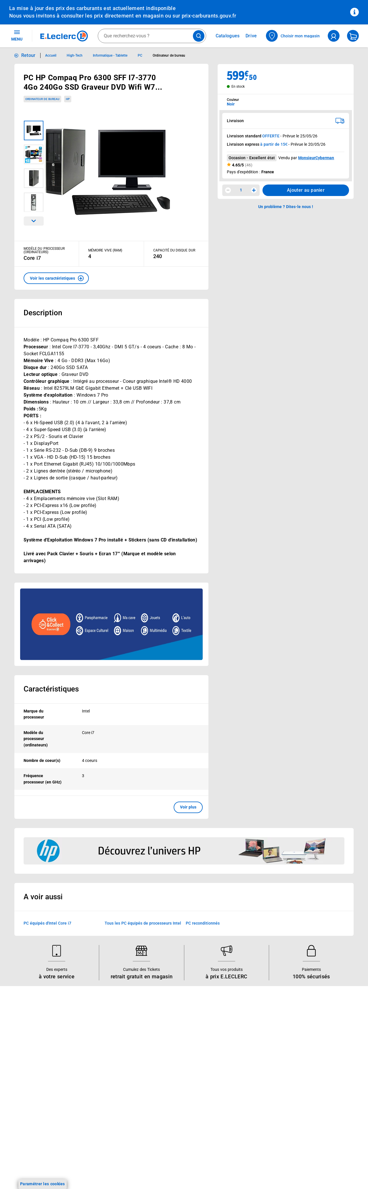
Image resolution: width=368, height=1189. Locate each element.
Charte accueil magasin (101, 1129)
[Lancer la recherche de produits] (198, 36)
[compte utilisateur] (334, 36)
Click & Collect (92, 1032)
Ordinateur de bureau (42, 99)
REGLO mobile (92, 1054)
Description (43, 313)
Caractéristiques (51, 689)
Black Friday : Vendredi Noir (105, 1137)
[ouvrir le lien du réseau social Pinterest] (90, 1171)
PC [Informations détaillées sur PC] (140, 55)
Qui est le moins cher (168, 1084)
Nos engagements (166, 1054)
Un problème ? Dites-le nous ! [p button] (285, 207)
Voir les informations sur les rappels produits (176, 995)
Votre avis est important (102, 1092)
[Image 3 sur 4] (33, 178)
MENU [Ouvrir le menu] (16, 35)
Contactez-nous (234, 1062)
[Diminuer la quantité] (228, 190)
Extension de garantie (99, 1062)
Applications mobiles (98, 1084)
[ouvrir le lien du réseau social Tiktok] (66, 1171)
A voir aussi (43, 897)
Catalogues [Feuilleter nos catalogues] (228, 36)
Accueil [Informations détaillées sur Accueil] (50, 55)
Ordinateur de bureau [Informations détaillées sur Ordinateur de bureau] (169, 55)
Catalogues (19, 1032)
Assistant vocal (93, 1077)
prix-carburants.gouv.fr (209, 16)
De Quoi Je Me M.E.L (168, 1077)
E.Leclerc (99, 1107)
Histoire (156, 1032)
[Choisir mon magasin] (293, 36)
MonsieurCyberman (316, 158)
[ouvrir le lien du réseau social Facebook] (43, 1171)
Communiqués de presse (172, 1092)
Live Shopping (22, 1062)
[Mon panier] (353, 36)
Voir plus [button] (188, 807)
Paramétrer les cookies (42, 1184)
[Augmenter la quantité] (254, 190)
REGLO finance (93, 1047)
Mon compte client (236, 1032)
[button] (56, 278)
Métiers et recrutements (171, 1069)
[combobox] (152, 36)
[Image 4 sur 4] (33, 202)
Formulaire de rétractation (313, 1116)
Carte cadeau (91, 1069)
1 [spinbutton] (241, 190)
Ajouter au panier (306, 190)
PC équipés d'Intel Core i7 (47, 923)
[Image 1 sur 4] (33, 130)
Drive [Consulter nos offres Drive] (251, 35)
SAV (223, 1054)
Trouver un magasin (167, 1099)
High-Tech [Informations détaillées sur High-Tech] (75, 55)
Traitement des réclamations (315, 1124)
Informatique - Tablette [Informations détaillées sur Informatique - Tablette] (110, 55)
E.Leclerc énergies (96, 1040)
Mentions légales (305, 1056)
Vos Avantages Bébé (28, 1047)
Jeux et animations (27, 1054)
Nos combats (161, 1047)
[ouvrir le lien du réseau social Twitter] (78, 1171)
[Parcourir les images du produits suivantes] (34, 221)
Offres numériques (96, 1099)
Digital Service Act (306, 1131)
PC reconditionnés (203, 923)
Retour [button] (28, 55)
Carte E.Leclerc (23, 1040)
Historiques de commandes (244, 1040)
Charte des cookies (307, 1094)
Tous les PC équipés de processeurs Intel (143, 923)
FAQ (223, 1047)
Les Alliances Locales (169, 1062)
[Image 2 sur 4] (33, 154)
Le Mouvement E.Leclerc (172, 1040)
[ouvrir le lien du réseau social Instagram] (54, 1171)
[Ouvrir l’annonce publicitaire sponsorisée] (111, 624)
